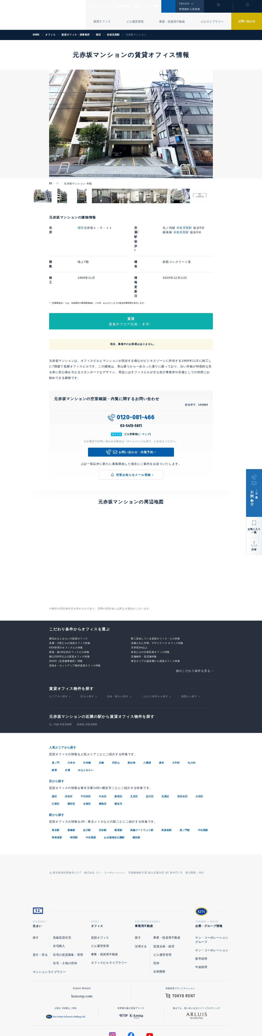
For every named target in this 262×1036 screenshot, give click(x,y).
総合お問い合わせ (89, 1020)
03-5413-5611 (131, 385)
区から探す (87, 655)
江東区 (56, 762)
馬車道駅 (57, 795)
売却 (156, 922)
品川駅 (87, 787)
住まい (93, 6)
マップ (146, 393)
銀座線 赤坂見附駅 (87, 683)
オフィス (110, 6)
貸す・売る (40, 914)
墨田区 (71, 762)
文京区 (134, 754)
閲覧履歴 (217, 9)
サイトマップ (175, 1020)
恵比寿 (131, 721)
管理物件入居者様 (189, 9)
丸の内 (191, 721)
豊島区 (103, 762)
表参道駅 (166, 787)
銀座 (54, 728)
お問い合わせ (246, 21)
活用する (141, 905)
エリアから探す (58, 655)
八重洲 (147, 721)
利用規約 (153, 1020)
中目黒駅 (203, 787)
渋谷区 (69, 754)
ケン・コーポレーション (211, 909)
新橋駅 (71, 787)
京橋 (101, 721)
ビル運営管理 (134, 21)
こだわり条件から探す (154, 655)
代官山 (116, 721)
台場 (67, 728)
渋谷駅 (103, 787)
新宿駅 (118, 787)
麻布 (161, 721)
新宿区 (118, 754)
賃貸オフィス (100, 896)
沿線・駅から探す (118, 655)
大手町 (176, 721)
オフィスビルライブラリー (109, 921)
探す (36, 896)
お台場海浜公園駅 (114, 795)
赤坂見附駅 (184, 227)
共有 (254, 549)
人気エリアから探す (65, 706)
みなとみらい (86, 728)
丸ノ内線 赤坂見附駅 (60, 683)
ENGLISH (184, 3)
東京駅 (56, 787)
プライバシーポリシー (124, 1020)
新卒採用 (201, 917)
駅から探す (58, 773)
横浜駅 (136, 795)
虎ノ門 (56, 721)
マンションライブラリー (49, 931)
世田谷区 (182, 754)
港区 (81, 227)
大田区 (199, 754)
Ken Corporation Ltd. (42, 15)
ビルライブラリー (212, 21)
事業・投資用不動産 (172, 21)
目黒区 (165, 754)
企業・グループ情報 (159, 6)
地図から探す (189, 655)
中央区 (103, 754)
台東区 (87, 762)
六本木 (71, 721)
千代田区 (86, 754)
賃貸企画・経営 (163, 905)
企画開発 (159, 930)
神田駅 (74, 795)
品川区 (150, 754)
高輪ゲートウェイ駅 (141, 787)
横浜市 (118, 762)
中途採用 (201, 926)
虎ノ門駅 (185, 787)
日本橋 (87, 721)
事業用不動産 (132, 6)
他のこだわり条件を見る (193, 629)
